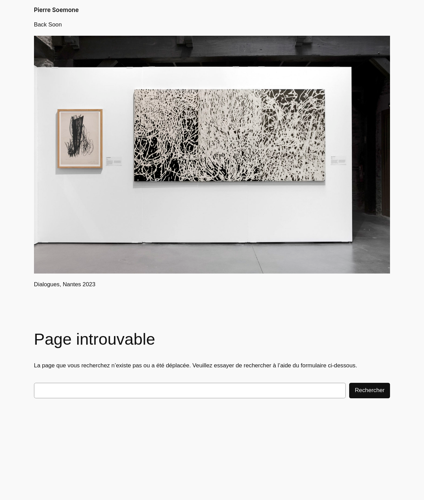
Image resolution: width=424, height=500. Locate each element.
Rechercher (370, 390)
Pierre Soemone (56, 10)
